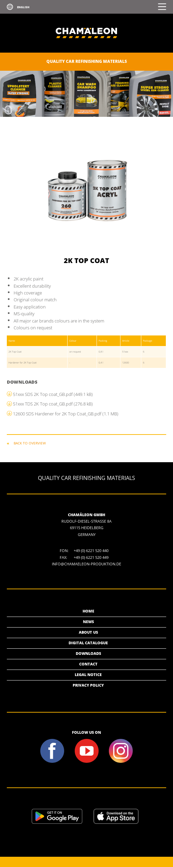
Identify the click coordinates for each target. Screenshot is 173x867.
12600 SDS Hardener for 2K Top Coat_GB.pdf (65, 414)
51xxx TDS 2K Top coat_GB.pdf (53, 404)
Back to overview (30, 443)
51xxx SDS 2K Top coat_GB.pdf (53, 394)
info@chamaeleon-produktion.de (86, 563)
